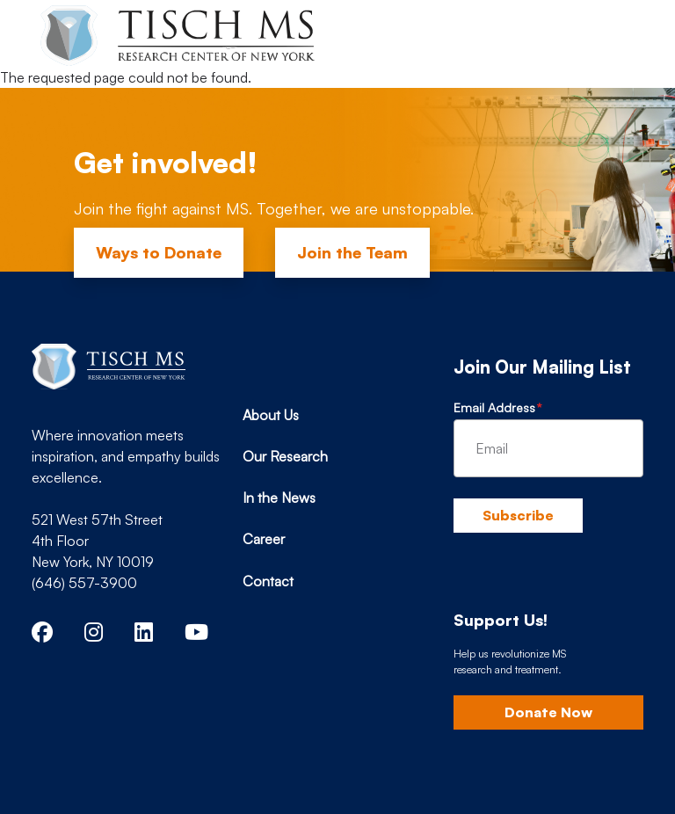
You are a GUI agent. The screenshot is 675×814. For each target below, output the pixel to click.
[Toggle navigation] (615, 33)
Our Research (285, 456)
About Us (271, 415)
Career (264, 539)
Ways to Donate (158, 252)
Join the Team (352, 252)
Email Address (494, 407)
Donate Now (548, 712)
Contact (268, 581)
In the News (279, 497)
